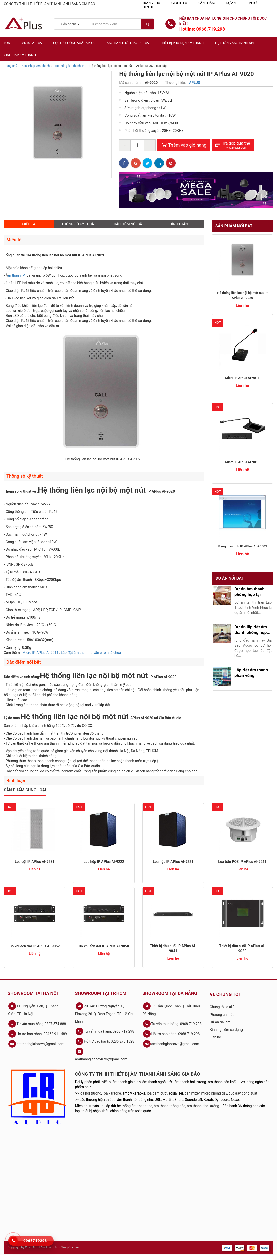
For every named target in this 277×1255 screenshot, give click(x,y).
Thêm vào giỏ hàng (183, 145)
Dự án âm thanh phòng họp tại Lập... (249, 594)
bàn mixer (192, 1093)
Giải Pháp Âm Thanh (20, 55)
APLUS (194, 82)
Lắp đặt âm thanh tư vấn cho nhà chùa (91, 653)
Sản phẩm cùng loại (25, 790)
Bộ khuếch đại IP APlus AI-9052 (34, 946)
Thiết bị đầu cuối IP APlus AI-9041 (173, 948)
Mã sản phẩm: (130, 82)
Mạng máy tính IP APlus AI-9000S (242, 546)
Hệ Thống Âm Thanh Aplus (236, 43)
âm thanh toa (142, 1106)
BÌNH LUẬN (179, 224)
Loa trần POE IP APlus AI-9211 (242, 862)
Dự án (231, 3)
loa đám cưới (157, 1093)
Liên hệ (148, 7)
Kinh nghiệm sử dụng (226, 1030)
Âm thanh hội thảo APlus (128, 43)
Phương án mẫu (222, 1015)
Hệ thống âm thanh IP (69, 66)
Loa (7, 43)
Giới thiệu (179, 3)
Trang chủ (151, 3)
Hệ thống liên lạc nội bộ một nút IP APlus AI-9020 (242, 295)
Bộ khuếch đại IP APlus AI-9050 (104, 946)
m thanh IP (16, 275)
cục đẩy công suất (243, 1093)
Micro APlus (31, 43)
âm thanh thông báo (169, 1106)
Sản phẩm (206, 3)
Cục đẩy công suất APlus (74, 43)
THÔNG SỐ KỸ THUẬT (78, 224)
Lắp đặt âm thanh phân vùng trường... (251, 675)
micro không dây (214, 1093)
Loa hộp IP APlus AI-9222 (104, 862)
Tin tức (252, 3)
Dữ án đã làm (220, 1022)
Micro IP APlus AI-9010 (242, 462)
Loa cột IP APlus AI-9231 (34, 862)
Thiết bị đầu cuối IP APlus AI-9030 (242, 948)
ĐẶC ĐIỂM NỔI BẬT (129, 224)
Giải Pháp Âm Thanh (36, 66)
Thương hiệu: (176, 82)
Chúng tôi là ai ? (222, 1007)
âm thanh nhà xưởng (203, 1106)
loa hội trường (90, 1093)
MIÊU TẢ (28, 224)
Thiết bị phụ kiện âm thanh (182, 43)
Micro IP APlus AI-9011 (40, 653)
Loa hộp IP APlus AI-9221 (173, 862)
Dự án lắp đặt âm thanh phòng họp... (252, 629)
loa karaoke (112, 1093)
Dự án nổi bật (230, 578)
